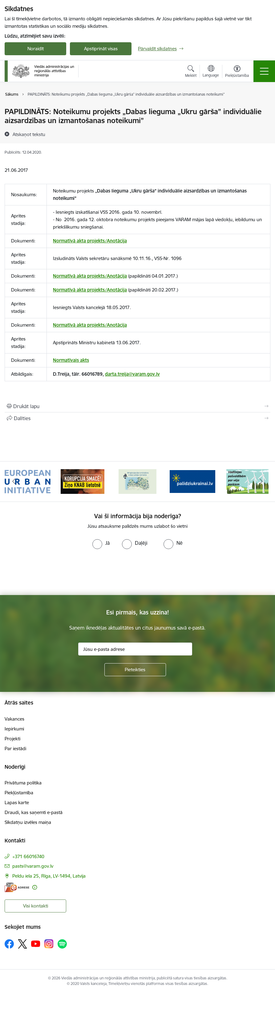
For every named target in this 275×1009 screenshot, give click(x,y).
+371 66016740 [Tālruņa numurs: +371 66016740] (28, 856)
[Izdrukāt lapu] (137, 406)
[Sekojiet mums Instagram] (49, 943)
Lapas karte (17, 802)
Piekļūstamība (19, 793)
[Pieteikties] (135, 669)
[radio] (101, 543)
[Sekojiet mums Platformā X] (22, 944)
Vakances (14, 719)
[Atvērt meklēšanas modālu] (191, 72)
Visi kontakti (35, 906)
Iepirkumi (14, 729)
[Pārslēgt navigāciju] (264, 71)
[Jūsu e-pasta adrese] (135, 649)
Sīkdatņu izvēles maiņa (28, 822)
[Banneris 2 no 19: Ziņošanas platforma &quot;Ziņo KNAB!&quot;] (82, 481)
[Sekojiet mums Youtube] (35, 943)
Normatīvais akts (71, 360)
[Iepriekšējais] (13, 481)
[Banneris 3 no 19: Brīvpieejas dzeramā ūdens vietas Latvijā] (137, 481)
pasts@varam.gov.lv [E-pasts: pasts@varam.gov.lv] (32, 866)
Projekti (12, 739)
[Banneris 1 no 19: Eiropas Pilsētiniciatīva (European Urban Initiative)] (28, 481)
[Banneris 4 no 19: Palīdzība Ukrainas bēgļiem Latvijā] (193, 481)
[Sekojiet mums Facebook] (9, 944)
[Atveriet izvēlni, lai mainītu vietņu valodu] (211, 72)
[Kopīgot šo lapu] (137, 418)
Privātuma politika (23, 783)
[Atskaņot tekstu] (29, 134)
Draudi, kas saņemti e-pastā (34, 812)
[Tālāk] (261, 481)
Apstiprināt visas (101, 49)
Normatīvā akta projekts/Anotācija (90, 241)
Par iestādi (15, 748)
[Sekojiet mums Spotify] (62, 944)
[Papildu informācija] (34, 887)
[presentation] (51, 572)
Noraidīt (35, 49)
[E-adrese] (17, 887)
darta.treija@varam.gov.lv (132, 374)
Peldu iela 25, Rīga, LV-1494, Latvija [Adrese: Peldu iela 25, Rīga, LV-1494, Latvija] (49, 876)
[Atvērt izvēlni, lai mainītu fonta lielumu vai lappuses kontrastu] (237, 72)
